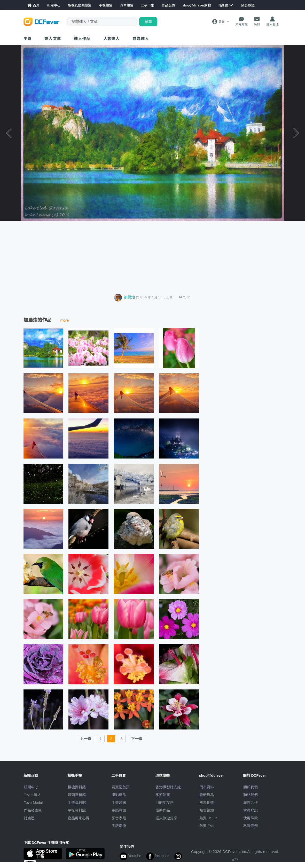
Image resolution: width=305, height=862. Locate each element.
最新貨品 (206, 795)
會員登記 (250, 810)
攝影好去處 (168, 787)
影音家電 (119, 818)
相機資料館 (77, 787)
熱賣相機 (206, 803)
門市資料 (206, 787)
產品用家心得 (78, 818)
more (64, 320)
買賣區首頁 (121, 787)
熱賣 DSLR (208, 818)
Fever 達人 (32, 795)
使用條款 (250, 818)
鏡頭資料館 (77, 795)
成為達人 (140, 38)
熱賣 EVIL (207, 826)
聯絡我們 (250, 795)
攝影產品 (119, 795)
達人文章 (52, 38)
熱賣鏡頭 (206, 810)
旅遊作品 (162, 810)
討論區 (29, 818)
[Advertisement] (152, 255)
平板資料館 (77, 810)
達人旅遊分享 (166, 818)
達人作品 (82, 38)
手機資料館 (77, 803)
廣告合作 (250, 803)
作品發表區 (33, 810)
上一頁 (85, 738)
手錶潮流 (119, 826)
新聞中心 (31, 787)
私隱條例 (250, 826)
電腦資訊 (119, 810)
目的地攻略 (164, 803)
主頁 (28, 38)
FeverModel (33, 803)
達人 (111, 38)
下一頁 (137, 738)
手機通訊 (119, 803)
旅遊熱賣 (162, 795)
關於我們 (250, 787)
